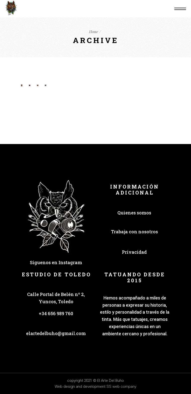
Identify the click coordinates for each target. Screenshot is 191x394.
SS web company (121, 386)
